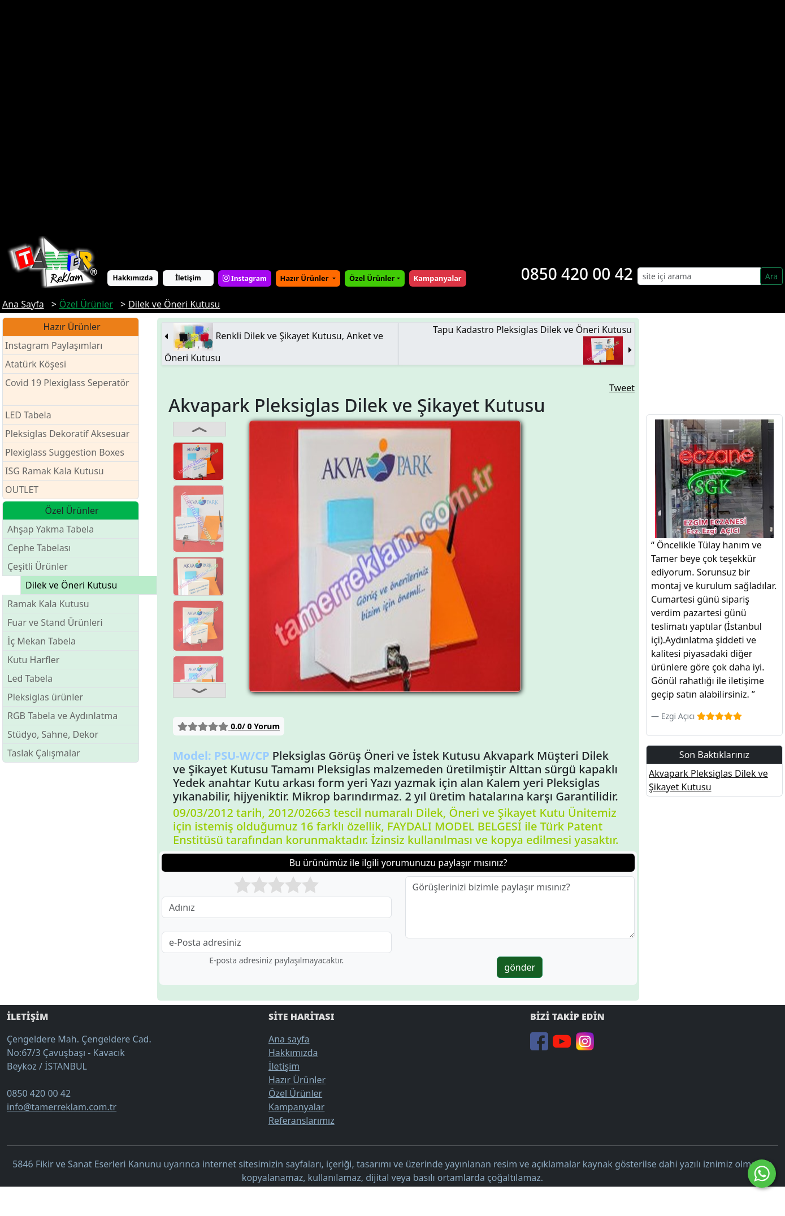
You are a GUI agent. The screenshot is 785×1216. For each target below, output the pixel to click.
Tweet (622, 388)
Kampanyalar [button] (438, 278)
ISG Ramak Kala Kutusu (54, 471)
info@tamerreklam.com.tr (61, 1107)
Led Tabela (30, 678)
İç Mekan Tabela (41, 641)
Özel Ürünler (295, 1093)
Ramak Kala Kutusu (48, 604)
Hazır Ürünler (305, 278)
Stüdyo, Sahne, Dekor (52, 734)
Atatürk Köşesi (35, 364)
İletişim (188, 278)
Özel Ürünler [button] (371, 278)
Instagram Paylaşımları (58, 345)
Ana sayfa (289, 1039)
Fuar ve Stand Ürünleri (55, 622)
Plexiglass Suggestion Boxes (64, 452)
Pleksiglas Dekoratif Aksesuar (67, 433)
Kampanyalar (296, 1107)
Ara (771, 276)
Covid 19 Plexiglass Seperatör (67, 390)
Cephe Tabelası (39, 548)
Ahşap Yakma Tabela (50, 529)
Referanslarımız (301, 1120)
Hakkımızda (133, 278)
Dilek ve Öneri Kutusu (71, 585)
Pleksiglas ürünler (45, 697)
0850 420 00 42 (577, 273)
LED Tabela (28, 415)
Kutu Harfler (33, 660)
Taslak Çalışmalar (43, 753)
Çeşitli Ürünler (37, 566)
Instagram (245, 278)
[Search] (699, 276)
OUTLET (21, 489)
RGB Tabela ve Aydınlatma (62, 715)
